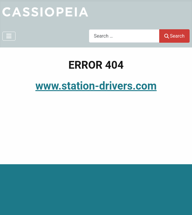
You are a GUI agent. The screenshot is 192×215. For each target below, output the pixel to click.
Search (174, 36)
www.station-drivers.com (96, 86)
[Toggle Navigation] (9, 36)
